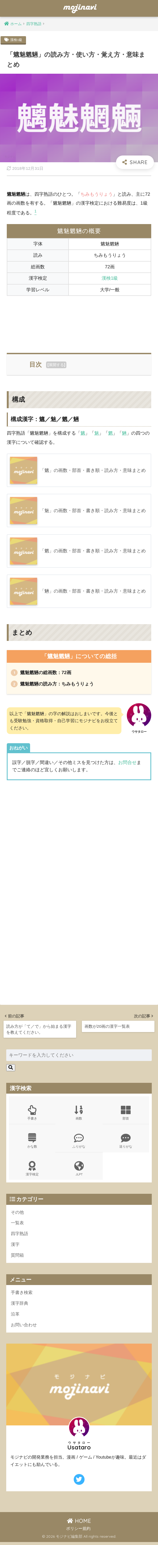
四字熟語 (20, 1235)
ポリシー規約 (78, 1531)
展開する (56, 365)
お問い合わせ (24, 1327)
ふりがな (79, 1141)
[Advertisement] (79, 321)
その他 (18, 1213)
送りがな (126, 1141)
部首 (126, 1113)
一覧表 (18, 1224)
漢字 (15, 1246)
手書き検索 (22, 1294)
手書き (32, 1113)
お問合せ (127, 763)
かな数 (32, 1141)
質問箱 (18, 1257)
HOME (79, 1523)
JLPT (79, 1170)
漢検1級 (16, 40)
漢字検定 (32, 1170)
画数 (79, 1113)
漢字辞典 (20, 1305)
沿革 (15, 1316)
